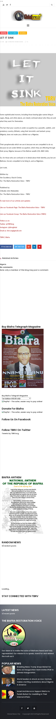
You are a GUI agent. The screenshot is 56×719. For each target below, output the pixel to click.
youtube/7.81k (46, 599)
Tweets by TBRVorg (10, 433)
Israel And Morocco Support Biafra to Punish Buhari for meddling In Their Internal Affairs (33, 694)
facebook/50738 (10, 599)
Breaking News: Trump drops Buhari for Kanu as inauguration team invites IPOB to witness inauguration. (35, 669)
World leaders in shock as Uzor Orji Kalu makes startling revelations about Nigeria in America (35, 682)
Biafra (3, 33)
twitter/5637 (28, 599)
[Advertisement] (28, 455)
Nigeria (23, 33)
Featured (13, 33)
